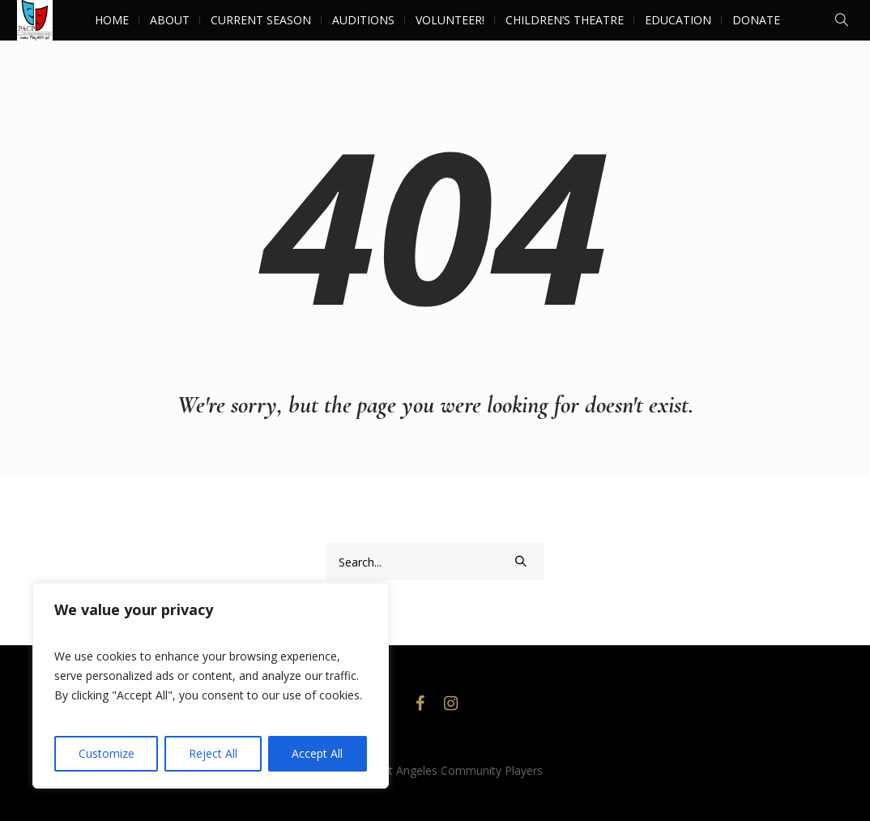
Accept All (317, 753)
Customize (106, 753)
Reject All (213, 753)
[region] (210, 686)
